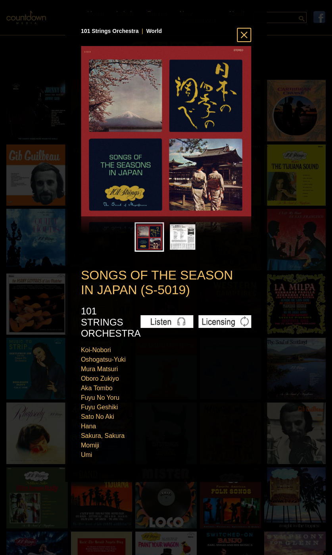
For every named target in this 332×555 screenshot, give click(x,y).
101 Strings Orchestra (110, 31)
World (154, 31)
